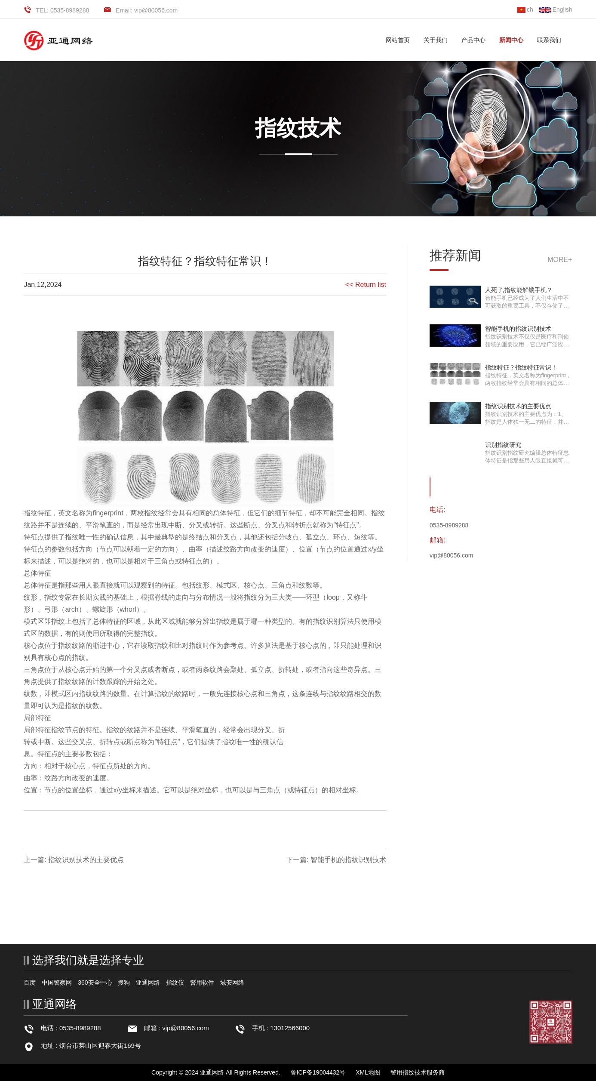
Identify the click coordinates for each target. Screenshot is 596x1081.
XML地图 (368, 1072)
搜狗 (124, 982)
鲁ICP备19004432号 (318, 1072)
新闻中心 (511, 40)
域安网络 (232, 982)
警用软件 (202, 982)
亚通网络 (148, 982)
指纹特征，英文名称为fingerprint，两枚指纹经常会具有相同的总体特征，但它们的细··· (528, 383)
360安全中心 (95, 982)
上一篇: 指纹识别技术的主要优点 (74, 859)
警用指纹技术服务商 (417, 1072)
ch (525, 9)
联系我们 (549, 40)
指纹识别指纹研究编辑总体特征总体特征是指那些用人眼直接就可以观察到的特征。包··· (527, 460)
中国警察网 (57, 982)
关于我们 (436, 40)
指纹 (30, 513)
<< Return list (365, 284)
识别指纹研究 (503, 444)
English (555, 9)
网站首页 (398, 40)
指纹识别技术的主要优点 (518, 406)
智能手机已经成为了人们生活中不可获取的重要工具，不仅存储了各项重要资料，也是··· (527, 306)
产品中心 (473, 40)
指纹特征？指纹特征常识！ (521, 367)
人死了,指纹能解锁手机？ (519, 289)
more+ (559, 259)
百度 (30, 982)
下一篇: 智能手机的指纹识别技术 (336, 859)
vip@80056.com (185, 1028)
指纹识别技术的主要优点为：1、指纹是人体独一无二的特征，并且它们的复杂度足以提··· (527, 422)
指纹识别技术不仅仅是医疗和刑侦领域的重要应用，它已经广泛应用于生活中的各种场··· (527, 344)
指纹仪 (175, 982)
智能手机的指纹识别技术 (518, 328)
